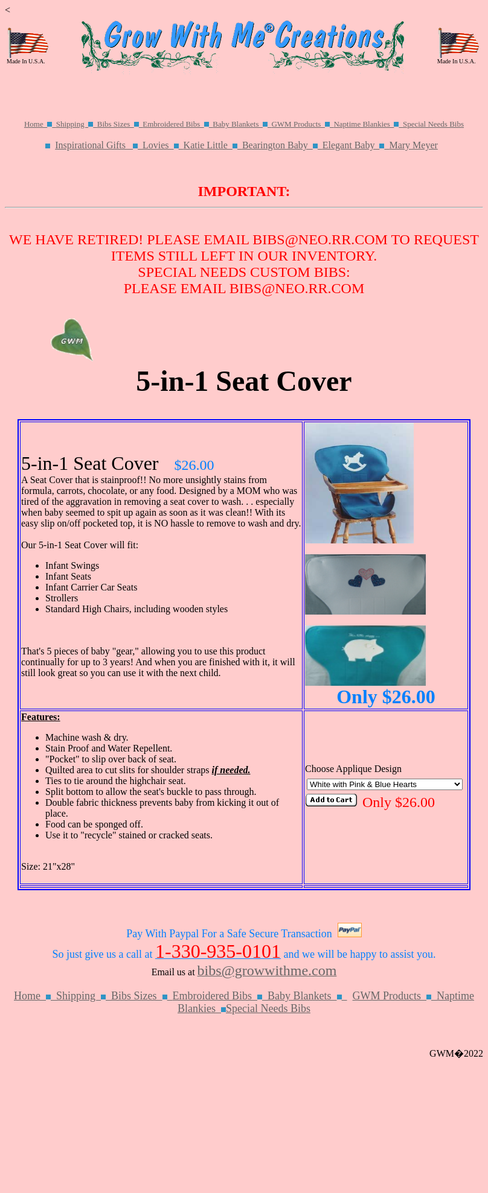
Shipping (76, 123)
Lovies (163, 145)
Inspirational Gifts (99, 145)
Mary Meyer (413, 145)
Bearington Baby (282, 145)
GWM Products (302, 123)
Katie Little (213, 145)
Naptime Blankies (368, 123)
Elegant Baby (356, 145)
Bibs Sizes (120, 123)
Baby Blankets (242, 123)
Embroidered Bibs (178, 123)
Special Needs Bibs (433, 123)
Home (40, 123)
